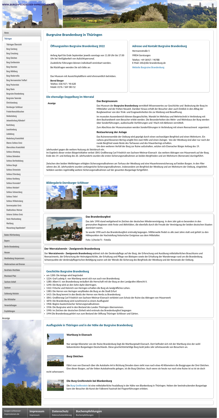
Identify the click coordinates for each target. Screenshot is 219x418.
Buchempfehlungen (86, 411)
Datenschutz (60, 411)
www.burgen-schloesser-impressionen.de (28, 4)
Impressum (37, 411)
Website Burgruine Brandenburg (148, 67)
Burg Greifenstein (79, 385)
